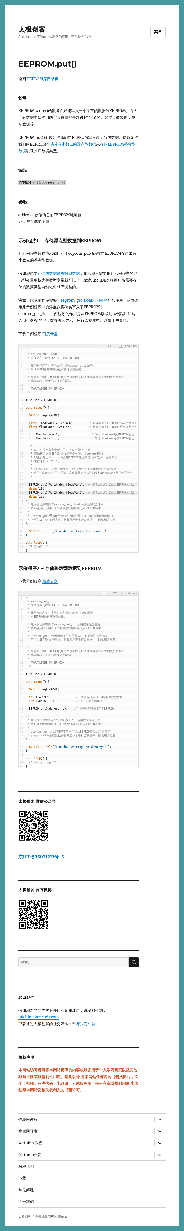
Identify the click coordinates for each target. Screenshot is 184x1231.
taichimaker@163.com (38, 1017)
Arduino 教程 (30, 1143)
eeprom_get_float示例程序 (84, 300)
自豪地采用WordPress (51, 1217)
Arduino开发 (29, 1154)
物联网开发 (28, 1131)
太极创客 (31, 29)
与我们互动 (85, 1023)
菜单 (158, 32)
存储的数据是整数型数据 (59, 273)
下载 (22, 1178)
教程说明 (26, 1166)
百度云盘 (50, 333)
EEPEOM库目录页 (43, 78)
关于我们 (26, 1201)
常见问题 (26, 1190)
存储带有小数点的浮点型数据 (71, 144)
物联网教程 (28, 1119)
